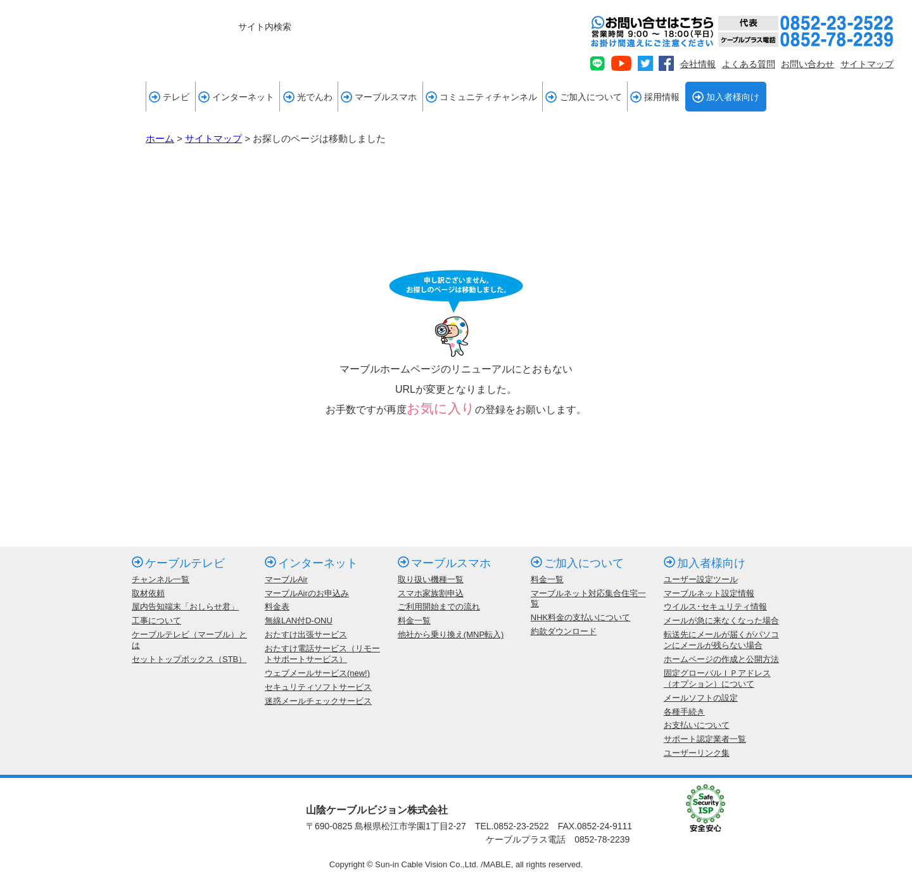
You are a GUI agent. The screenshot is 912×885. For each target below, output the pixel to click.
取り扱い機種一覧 (431, 579)
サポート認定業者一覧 (705, 739)
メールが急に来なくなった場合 (721, 620)
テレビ (169, 97)
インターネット (236, 97)
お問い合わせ (807, 64)
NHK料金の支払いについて (580, 617)
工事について (156, 620)
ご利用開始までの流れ (439, 606)
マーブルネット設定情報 (709, 593)
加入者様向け (725, 97)
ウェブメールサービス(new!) (317, 673)
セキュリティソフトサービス (318, 687)
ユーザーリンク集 (697, 753)
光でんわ (307, 97)
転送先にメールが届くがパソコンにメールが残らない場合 (721, 640)
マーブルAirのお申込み (307, 593)
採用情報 (655, 97)
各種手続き (684, 711)
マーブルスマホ (379, 97)
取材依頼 (148, 593)
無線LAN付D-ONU (298, 620)
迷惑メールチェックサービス (318, 701)
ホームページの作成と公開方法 (721, 659)
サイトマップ (867, 64)
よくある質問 (748, 64)
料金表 (277, 606)
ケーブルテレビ (178, 563)
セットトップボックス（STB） (189, 659)
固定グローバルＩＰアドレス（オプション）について (717, 678)
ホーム (160, 138)
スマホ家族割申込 (431, 593)
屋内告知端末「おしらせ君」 (185, 606)
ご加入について (583, 97)
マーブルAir (286, 579)
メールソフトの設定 (701, 698)
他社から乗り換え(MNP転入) (451, 634)
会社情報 (698, 64)
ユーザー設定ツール (701, 579)
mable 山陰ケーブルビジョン (86, 36)
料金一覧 (414, 620)
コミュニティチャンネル (481, 97)
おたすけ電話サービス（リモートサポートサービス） (322, 654)
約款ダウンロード (564, 631)
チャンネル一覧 (160, 579)
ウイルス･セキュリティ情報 (715, 606)
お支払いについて (697, 725)
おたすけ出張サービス (306, 634)
